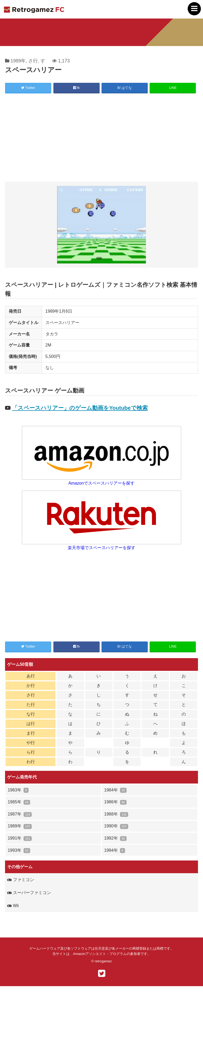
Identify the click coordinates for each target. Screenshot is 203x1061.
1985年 (19, 802)
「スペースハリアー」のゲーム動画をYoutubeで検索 (80, 408)
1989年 (18, 60)
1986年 (115, 802)
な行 (30, 714)
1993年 (19, 850)
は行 (30, 723)
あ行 (30, 676)
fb (76, 88)
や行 (30, 742)
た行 (30, 704)
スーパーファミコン (29, 892)
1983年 (18, 790)
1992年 (115, 838)
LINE (173, 88)
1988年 (116, 814)
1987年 (20, 814)
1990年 (116, 826)
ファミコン (20, 879)
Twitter (28, 88)
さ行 (33, 60)
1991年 (20, 838)
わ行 (30, 761)
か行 (30, 685)
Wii (13, 905)
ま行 (30, 733)
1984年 (115, 790)
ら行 (30, 752)
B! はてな (124, 88)
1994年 (114, 850)
